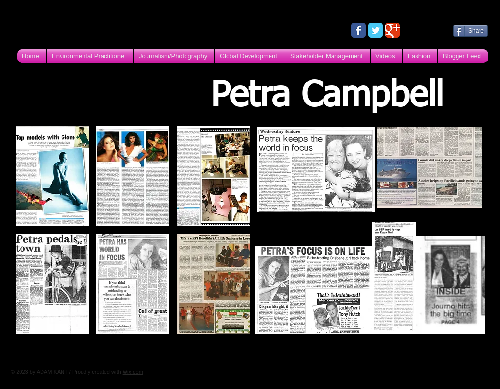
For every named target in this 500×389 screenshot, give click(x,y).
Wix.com (133, 372)
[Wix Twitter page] (375, 30)
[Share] (470, 31)
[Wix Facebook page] (358, 30)
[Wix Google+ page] (392, 30)
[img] (52, 176)
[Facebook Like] (427, 30)
